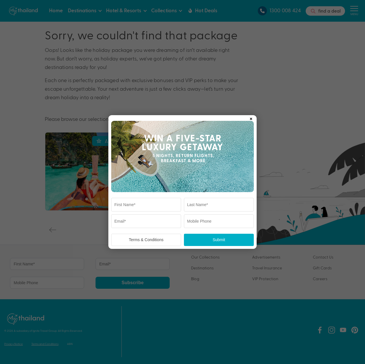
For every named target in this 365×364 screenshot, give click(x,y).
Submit (219, 239)
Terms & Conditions (146, 239)
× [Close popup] (251, 117)
